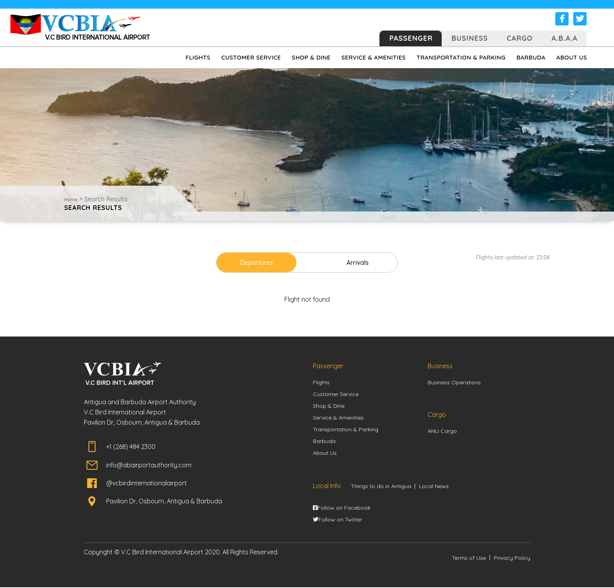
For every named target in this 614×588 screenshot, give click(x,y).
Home (71, 200)
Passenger (411, 38)
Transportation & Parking (345, 429)
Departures (261, 262)
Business (469, 38)
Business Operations (454, 382)
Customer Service (336, 394)
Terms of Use (469, 558)
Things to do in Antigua (381, 486)
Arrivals (352, 262)
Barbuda (324, 441)
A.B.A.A (564, 38)
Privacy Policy (512, 558)
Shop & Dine (329, 405)
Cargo (520, 38)
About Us (325, 453)
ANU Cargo (442, 430)
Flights (321, 382)
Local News (434, 486)
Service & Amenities (338, 417)
